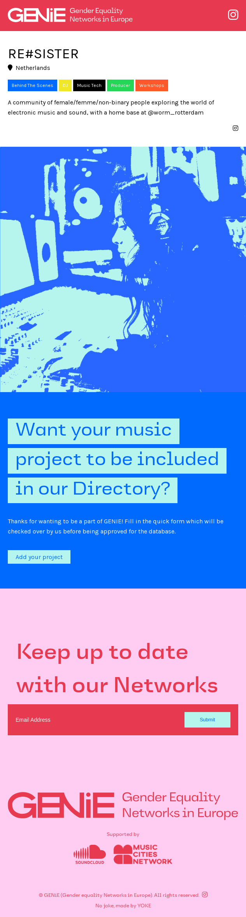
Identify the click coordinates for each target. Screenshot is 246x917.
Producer (120, 85)
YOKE (144, 905)
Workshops (151, 85)
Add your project (39, 557)
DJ (65, 85)
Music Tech (89, 85)
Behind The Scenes (32, 85)
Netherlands (29, 67)
